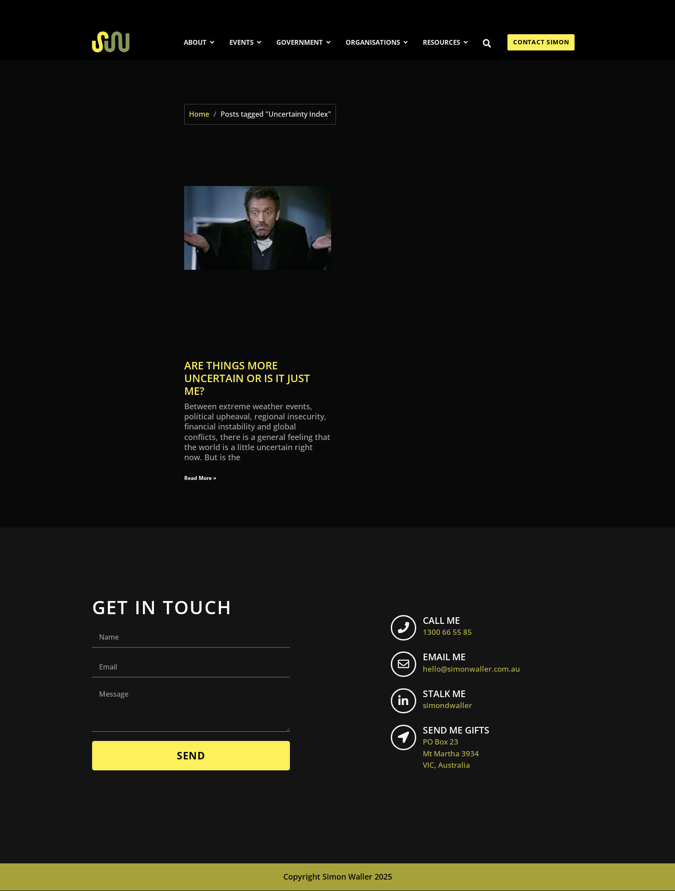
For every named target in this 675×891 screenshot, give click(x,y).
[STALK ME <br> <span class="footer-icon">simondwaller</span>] (405, 703)
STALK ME (450, 699)
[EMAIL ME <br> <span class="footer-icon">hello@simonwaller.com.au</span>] (405, 666)
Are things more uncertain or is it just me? (247, 378)
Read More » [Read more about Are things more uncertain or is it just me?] (200, 478)
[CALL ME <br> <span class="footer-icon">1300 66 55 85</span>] (405, 629)
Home (199, 114)
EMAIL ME (474, 662)
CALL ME (450, 625)
